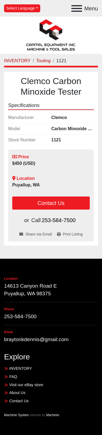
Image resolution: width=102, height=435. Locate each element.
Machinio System (16, 415)
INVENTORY (20, 368)
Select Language (20, 8)
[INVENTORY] (17, 60)
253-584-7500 (59, 220)
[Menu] (76, 8)
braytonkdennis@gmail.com (36, 339)
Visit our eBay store (26, 385)
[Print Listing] (70, 234)
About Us (17, 393)
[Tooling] (43, 60)
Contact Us (51, 203)
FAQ (13, 376)
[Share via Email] (36, 234)
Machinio (52, 415)
